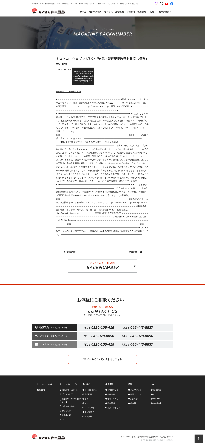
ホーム (83, 12)
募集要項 (111, 403)
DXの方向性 (89, 412)
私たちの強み (95, 12)
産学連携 (119, 12)
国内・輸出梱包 (68, 406)
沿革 (86, 399)
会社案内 (130, 12)
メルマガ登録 (135, 390)
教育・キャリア (113, 399)
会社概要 (88, 394)
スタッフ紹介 (90, 408)
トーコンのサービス (68, 384)
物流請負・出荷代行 (70, 390)
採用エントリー (113, 408)
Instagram (157, 390)
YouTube (156, 399)
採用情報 (141, 12)
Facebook (157, 403)
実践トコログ (135, 394)
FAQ (64, 420)
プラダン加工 (67, 394)
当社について (112, 390)
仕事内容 (111, 394)
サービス (108, 12)
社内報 (133, 403)
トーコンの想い (91, 390)
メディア (88, 403)
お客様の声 (66, 411)
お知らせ (134, 399)
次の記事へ (135, 252)
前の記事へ (70, 252)
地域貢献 (88, 416)
